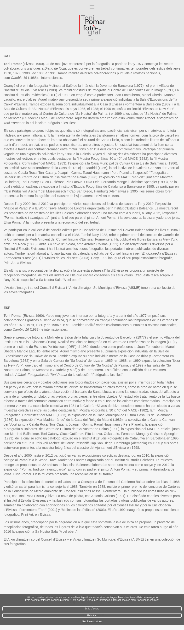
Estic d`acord (92, 608)
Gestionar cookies (92, 621)
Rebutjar (92, 615)
